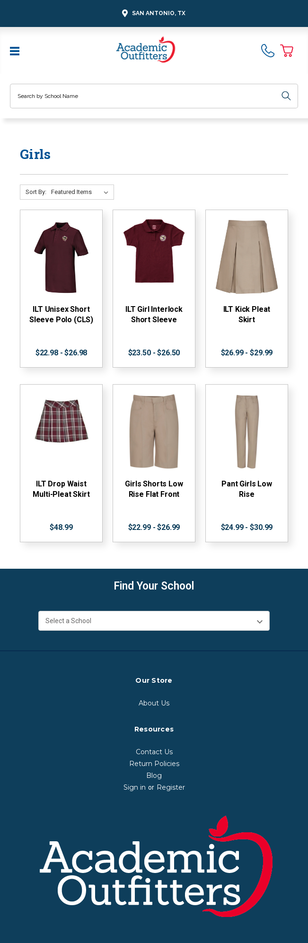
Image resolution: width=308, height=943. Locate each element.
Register (171, 787)
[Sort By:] (82, 192)
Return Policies (154, 763)
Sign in (134, 787)
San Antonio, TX (152, 13)
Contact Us (154, 752)
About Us (154, 703)
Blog (154, 775)
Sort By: (36, 191)
